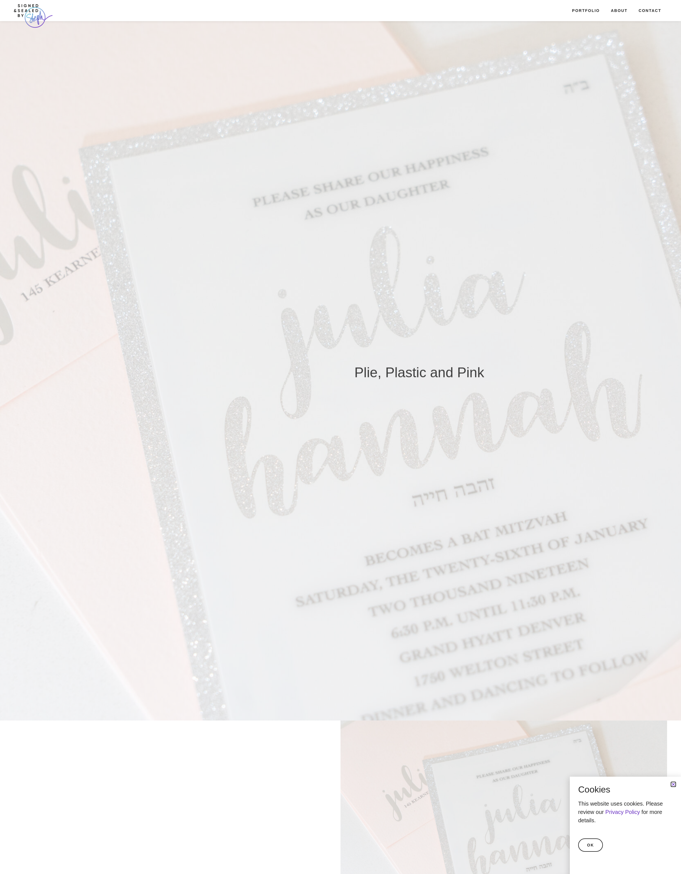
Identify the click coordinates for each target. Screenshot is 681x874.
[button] (673, 784)
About (619, 10)
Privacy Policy (622, 812)
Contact (650, 10)
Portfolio (586, 10)
